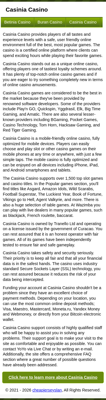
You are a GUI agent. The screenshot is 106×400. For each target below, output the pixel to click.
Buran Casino (50, 22)
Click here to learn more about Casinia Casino (52, 377)
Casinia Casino (83, 22)
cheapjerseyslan (47, 390)
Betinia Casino (17, 22)
